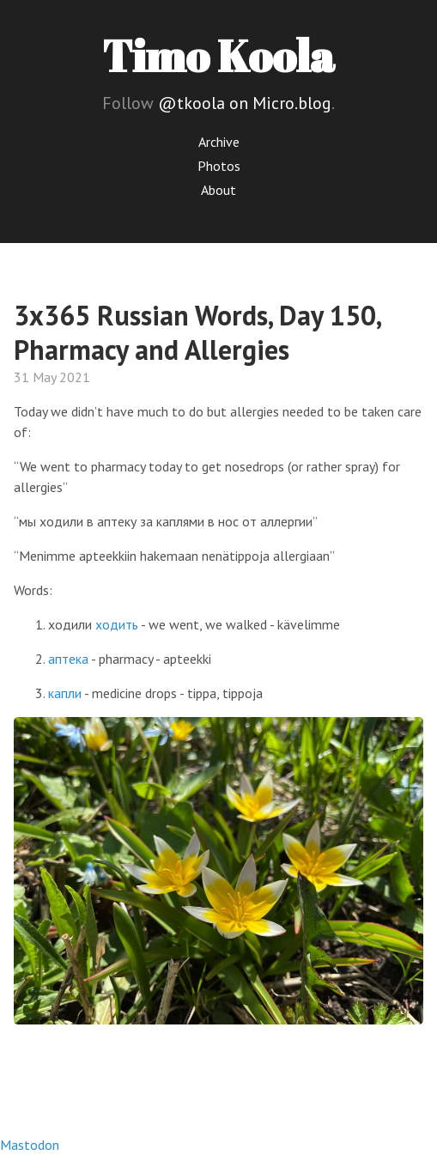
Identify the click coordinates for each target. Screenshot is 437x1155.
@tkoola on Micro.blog (244, 103)
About (218, 189)
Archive (219, 141)
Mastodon (29, 1144)
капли (65, 693)
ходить (116, 624)
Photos (218, 165)
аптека (68, 658)
